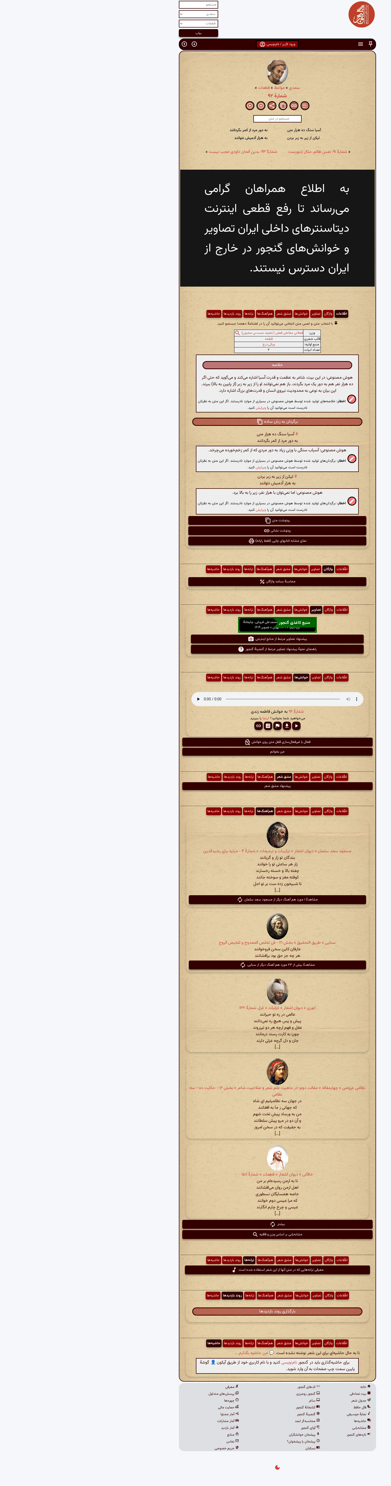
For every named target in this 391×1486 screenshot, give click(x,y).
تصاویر (234, 313)
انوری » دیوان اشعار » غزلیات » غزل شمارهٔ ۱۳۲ (196, 1008)
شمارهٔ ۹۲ (195, 96)
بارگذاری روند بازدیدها (196, 1311)
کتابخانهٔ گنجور (226, 1407)
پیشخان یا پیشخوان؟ (221, 1441)
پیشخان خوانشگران (222, 1434)
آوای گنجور (228, 1428)
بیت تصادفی (278, 1394)
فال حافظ (280, 1407)
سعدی (212, 88)
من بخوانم (195, 751)
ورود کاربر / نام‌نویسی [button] (195, 44)
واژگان (246, 313)
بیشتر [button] (195, 1224)
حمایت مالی (146, 1407)
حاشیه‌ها (132, 313)
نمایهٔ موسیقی (277, 1414)
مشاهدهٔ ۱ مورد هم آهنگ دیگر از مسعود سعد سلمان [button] (195, 900)
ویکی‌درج (187, 344)
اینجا (184, 718)
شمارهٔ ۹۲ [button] (214, 712)
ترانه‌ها (167, 313)
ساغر (232, 1400)
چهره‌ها (149, 1400)
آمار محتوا (148, 1414)
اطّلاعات (259, 313)
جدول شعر (279, 1400)
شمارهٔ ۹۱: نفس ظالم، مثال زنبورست (235, 152)
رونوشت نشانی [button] (195, 531)
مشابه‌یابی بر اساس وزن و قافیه (195, 1234)
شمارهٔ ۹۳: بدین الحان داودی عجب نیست (161, 152)
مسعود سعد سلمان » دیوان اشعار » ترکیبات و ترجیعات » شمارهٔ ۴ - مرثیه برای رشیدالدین (195, 851)
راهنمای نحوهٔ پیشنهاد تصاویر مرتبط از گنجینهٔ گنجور (195, 649)
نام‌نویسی (207, 1362)
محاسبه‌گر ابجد (225, 1421)
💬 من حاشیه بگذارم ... (172, 1353)
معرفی (150, 1387)
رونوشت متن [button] (195, 520)
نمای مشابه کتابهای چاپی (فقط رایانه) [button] (196, 541)
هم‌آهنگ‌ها (183, 313)
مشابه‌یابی (279, 1428)
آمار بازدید (148, 1428)
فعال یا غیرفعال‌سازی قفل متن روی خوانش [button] (196, 742)
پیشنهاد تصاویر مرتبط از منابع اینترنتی (195, 639)
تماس (150, 1441)
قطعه (187, 339)
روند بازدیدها (150, 313)
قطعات (182, 88)
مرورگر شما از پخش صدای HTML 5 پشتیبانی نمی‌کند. (196, 699)
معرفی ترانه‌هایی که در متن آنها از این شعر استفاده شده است (195, 1270)
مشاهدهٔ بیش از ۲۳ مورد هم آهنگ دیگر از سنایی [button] (195, 965)
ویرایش (179, 408)
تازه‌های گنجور (277, 1434)
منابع (151, 1434)
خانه (283, 1387)
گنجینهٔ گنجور (226, 1414)
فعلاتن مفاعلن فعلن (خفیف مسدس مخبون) (190, 333)
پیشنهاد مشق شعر (195, 786)
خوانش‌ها (219, 313)
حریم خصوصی (145, 1448)
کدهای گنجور (227, 1387)
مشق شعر (202, 313)
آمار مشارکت (146, 1421)
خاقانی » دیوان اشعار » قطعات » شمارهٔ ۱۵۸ (195, 1174)
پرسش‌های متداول (142, 1394)
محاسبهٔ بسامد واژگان (195, 581)
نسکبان (231, 1448)
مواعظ (197, 88)
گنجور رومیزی (226, 1394)
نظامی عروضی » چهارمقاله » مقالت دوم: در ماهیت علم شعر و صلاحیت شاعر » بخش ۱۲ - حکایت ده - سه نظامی (195, 1091)
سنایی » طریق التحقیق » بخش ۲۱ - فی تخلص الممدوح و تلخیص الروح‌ (195, 943)
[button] (289, 44)
